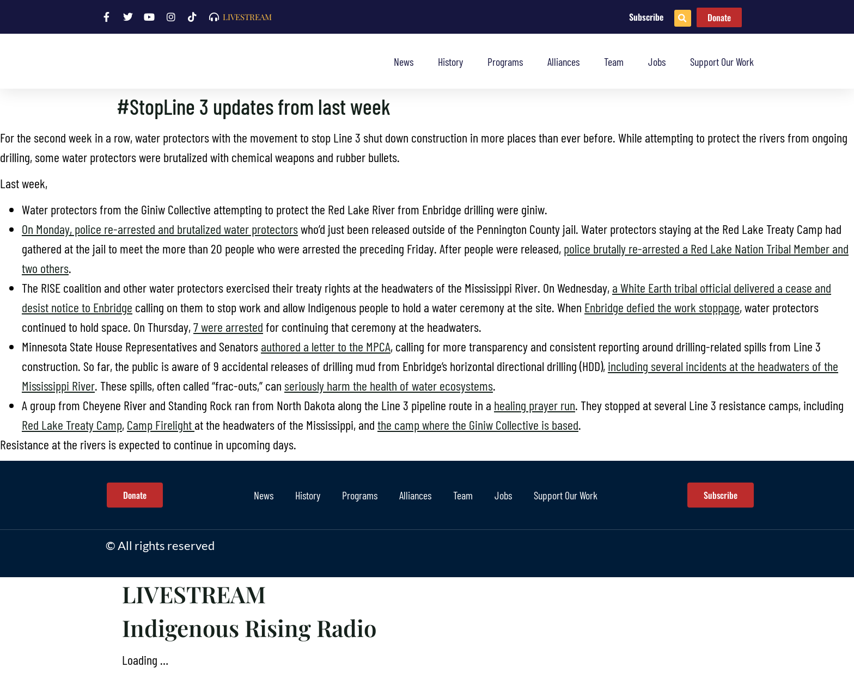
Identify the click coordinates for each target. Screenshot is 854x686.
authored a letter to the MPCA (326, 346)
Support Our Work (722, 61)
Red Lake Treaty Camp (72, 424)
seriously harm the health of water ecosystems (388, 385)
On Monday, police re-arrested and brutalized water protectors (160, 229)
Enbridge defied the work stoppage (662, 307)
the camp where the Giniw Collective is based (477, 424)
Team (614, 61)
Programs (505, 61)
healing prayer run (534, 405)
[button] (682, 18)
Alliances (563, 61)
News (403, 61)
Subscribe (646, 16)
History (450, 61)
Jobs (657, 61)
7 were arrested (228, 327)
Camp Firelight (160, 424)
